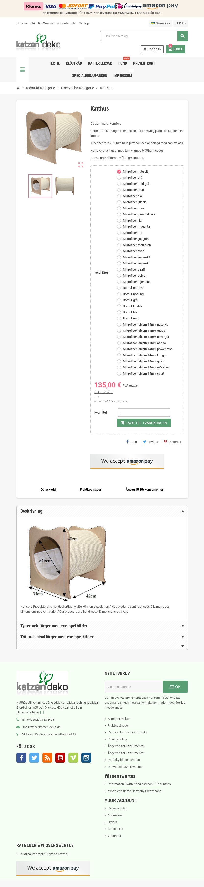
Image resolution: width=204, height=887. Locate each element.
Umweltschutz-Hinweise (125, 767)
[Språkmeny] (160, 23)
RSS (47, 758)
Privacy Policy (117, 739)
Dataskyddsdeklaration (124, 760)
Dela (131, 442)
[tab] (102, 511)
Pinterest (172, 442)
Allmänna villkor (119, 719)
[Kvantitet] (144, 412)
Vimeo (73, 758)
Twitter (34, 758)
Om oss (46, 23)
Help (84, 23)
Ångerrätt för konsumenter (126, 746)
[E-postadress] (134, 687)
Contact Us (66, 23)
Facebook (21, 758)
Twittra (150, 442)
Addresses (115, 815)
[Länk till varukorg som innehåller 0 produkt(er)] (175, 49)
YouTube (60, 758)
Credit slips (115, 829)
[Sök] (143, 36)
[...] (42, 712)
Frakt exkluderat (103, 392)
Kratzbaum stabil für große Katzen (43, 854)
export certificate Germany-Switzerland (134, 791)
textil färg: (101, 272)
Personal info (117, 808)
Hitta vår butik (26, 23)
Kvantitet (100, 412)
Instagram (86, 758)
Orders (112, 822)
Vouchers (114, 836)
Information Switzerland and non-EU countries (139, 784)
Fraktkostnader (118, 725)
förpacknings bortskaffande (127, 732)
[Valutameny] (180, 23)
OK (175, 686)
